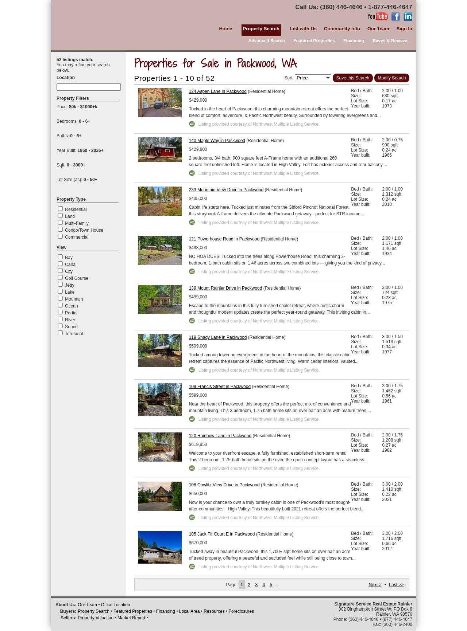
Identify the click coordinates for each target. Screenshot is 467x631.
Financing (353, 40)
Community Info (342, 28)
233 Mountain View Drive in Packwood (226, 189)
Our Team (378, 28)
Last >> (396, 584)
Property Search (93, 611)
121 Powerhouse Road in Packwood (224, 239)
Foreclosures (241, 611)
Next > (374, 584)
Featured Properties (314, 40)
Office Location (115, 604)
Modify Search (392, 78)
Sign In (404, 28)
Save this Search (353, 78)
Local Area (189, 611)
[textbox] (89, 87)
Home (225, 28)
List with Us (303, 28)
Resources (214, 611)
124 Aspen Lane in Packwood (218, 91)
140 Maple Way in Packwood (217, 140)
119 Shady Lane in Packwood (218, 337)
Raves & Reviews (391, 40)
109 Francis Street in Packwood (220, 386)
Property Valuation (95, 617)
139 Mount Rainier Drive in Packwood (225, 288)
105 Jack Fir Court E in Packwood (222, 534)
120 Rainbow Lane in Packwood (220, 435)
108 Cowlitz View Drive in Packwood (224, 484)
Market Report (131, 617)
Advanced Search (266, 40)
